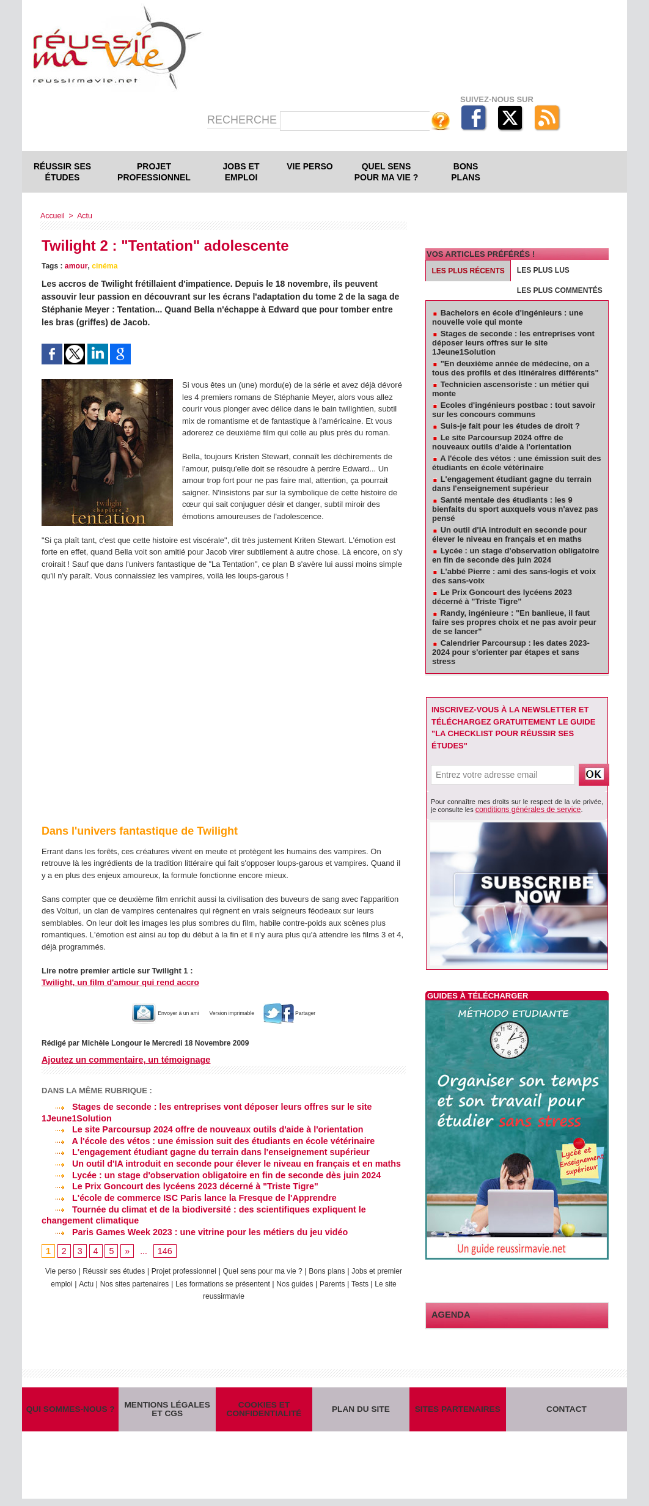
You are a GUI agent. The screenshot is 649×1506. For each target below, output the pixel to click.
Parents (380, 1280)
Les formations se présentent (262, 1280)
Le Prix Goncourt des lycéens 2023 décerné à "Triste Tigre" (177, 1184)
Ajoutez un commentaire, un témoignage (124, 1060)
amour (76, 266)
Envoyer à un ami (148, 1012)
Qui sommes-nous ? (70, 1412)
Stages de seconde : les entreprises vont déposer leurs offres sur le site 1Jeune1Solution (513, 342)
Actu (83, 216)
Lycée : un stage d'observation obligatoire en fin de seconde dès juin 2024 (208, 1173)
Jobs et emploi (241, 171)
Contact (567, 1412)
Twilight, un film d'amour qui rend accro (117, 982)
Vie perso (309, 166)
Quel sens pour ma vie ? (386, 171)
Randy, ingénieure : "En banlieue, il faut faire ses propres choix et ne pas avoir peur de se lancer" (514, 622)
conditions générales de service (522, 809)
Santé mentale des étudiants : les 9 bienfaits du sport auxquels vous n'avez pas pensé (515, 509)
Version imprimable (236, 1012)
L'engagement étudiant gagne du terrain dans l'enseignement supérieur (202, 1151)
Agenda (448, 1313)
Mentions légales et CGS (167, 1412)
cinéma (103, 266)
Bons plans (465, 171)
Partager (311, 1012)
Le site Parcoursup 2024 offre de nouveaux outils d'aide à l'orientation (199, 1129)
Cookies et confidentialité (263, 1412)
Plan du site (360, 1412)
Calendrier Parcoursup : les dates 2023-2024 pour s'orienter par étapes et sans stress (511, 652)
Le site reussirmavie (236, 1292)
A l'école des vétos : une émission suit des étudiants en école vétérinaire (205, 1140)
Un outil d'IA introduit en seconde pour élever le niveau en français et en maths (217, 1162)
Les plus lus (543, 270)
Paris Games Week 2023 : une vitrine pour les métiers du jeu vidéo (192, 1229)
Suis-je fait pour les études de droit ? (510, 425)
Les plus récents (468, 271)
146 (164, 1248)
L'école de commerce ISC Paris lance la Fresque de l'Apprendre (186, 1195)
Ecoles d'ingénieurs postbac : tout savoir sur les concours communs (513, 409)
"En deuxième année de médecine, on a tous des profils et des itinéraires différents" (515, 368)
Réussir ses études (62, 171)
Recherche (243, 120)
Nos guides (340, 1280)
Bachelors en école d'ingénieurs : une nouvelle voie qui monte (507, 317)
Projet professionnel (154, 171)
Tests (186, 1292)
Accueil (52, 216)
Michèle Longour (110, 1043)
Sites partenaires (457, 1412)
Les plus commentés (560, 290)
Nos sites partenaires (167, 1280)
